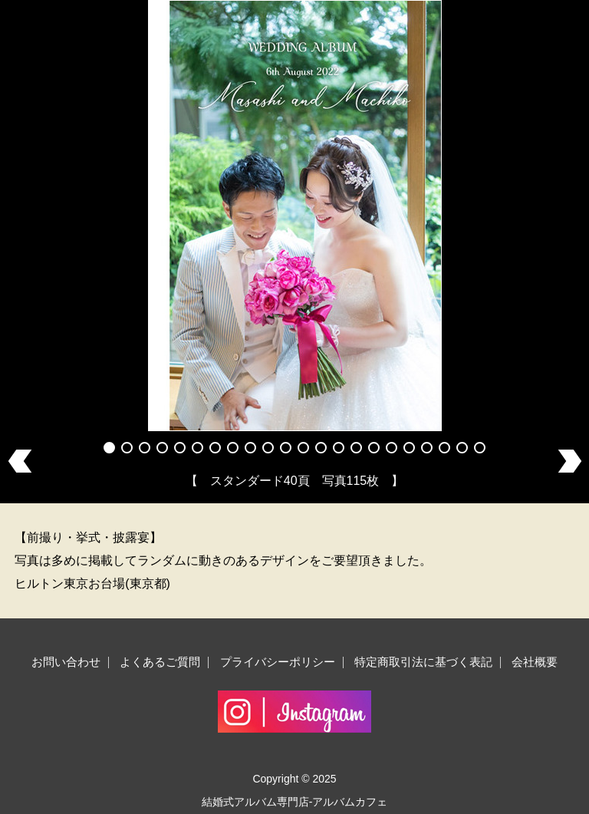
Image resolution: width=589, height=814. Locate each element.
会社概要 (535, 661)
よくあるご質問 (160, 661)
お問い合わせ (65, 661)
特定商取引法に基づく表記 (423, 661)
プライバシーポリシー (277, 661)
